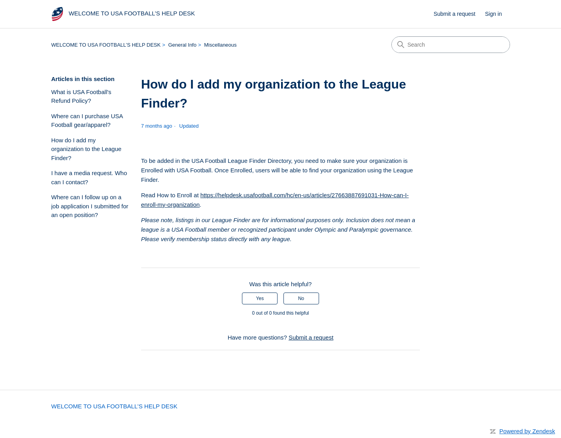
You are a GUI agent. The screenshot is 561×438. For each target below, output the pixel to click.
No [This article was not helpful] (301, 298)
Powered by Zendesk (527, 431)
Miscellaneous (220, 45)
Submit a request (455, 14)
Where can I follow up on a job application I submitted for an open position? (89, 206)
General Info (182, 45)
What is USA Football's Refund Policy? (81, 96)
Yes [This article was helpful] (260, 298)
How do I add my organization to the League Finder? (86, 149)
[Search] (451, 45)
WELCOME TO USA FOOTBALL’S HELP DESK (106, 45)
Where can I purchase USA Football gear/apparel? (87, 120)
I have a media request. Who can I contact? (89, 177)
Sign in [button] (493, 14)
